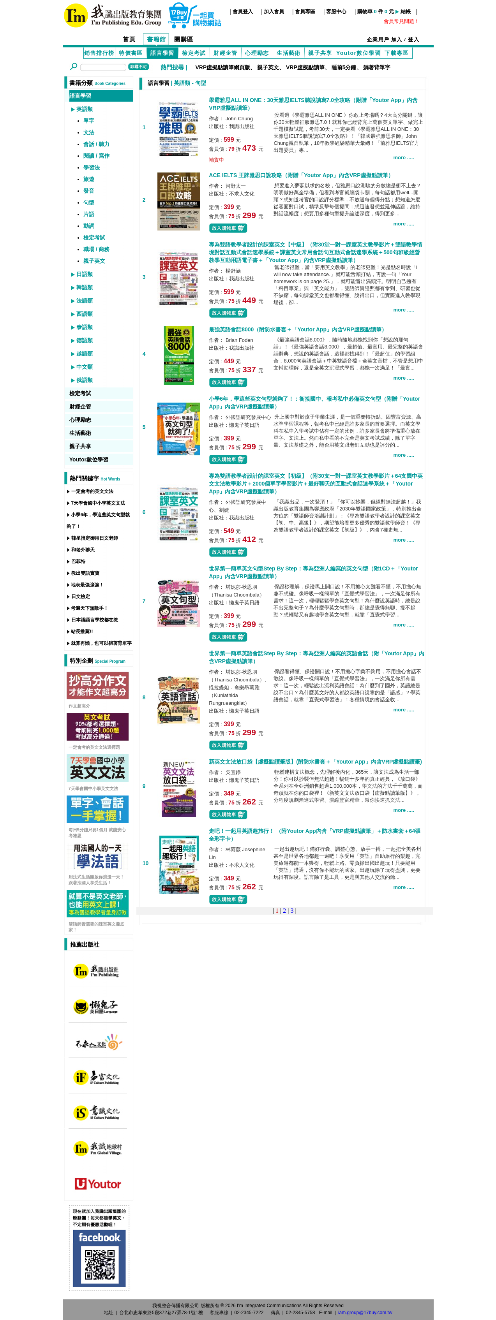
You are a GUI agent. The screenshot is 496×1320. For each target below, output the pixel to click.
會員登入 (243, 11)
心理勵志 (257, 53)
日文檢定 (80, 596)
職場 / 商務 (96, 249)
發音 (88, 191)
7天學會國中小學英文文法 (98, 503)
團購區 (184, 39)
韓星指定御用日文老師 (94, 538)
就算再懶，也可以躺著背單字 (101, 643)
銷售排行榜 (99, 53)
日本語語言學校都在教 (94, 620)
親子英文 (268, 67)
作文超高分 (79, 706)
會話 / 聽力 (96, 144)
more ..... (403, 157)
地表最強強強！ (87, 585)
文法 (88, 132)
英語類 (84, 109)
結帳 (406, 11)
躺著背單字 (376, 67)
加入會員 (274, 11)
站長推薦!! (82, 631)
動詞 (88, 226)
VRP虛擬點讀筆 (305, 67)
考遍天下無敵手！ (89, 608)
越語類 (84, 353)
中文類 (84, 367)
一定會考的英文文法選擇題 (94, 747)
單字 (88, 121)
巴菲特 (78, 561)
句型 (88, 202)
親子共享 (320, 53)
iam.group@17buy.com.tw (365, 1312)
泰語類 (84, 327)
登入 (413, 39)
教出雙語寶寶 (85, 573)
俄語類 (84, 380)
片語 (88, 214)
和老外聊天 (83, 550)
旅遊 (88, 179)
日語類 (84, 274)
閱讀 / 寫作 (96, 156)
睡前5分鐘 (344, 67)
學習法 (91, 167)
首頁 (129, 39)
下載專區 (397, 53)
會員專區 (305, 11)
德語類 (84, 340)
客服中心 (336, 11)
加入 (396, 39)
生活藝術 (289, 53)
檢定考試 (194, 53)
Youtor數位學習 (358, 53)
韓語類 (84, 287)
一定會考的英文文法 (92, 491)
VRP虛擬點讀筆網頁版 (222, 67)
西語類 (84, 314)
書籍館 (156, 39)
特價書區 (131, 53)
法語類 (84, 300)
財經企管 (226, 53)
